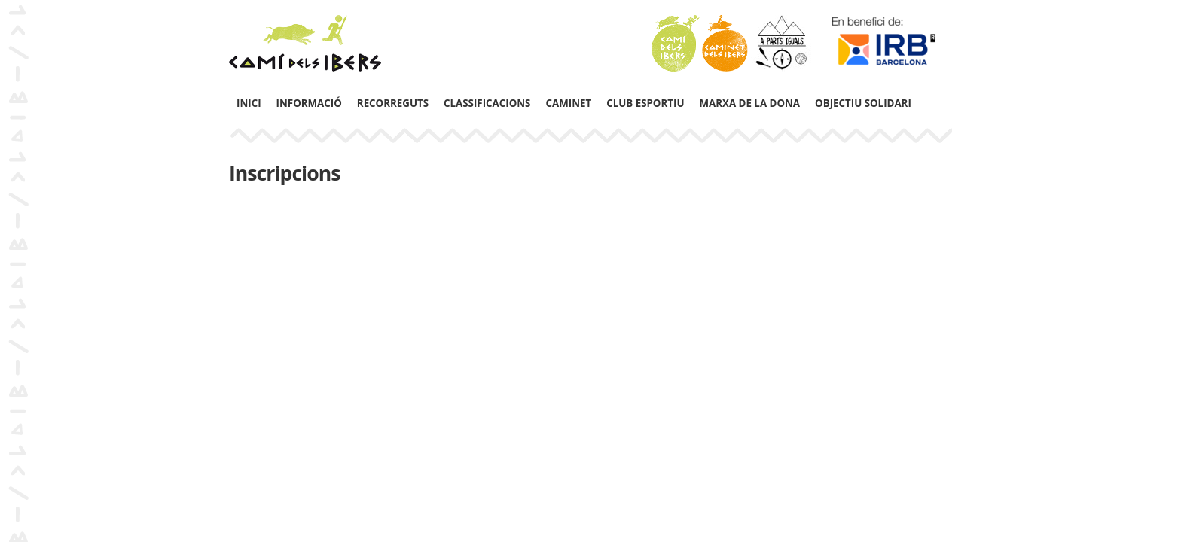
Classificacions (487, 103)
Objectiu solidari (863, 103)
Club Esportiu (645, 103)
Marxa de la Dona (749, 103)
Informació (309, 103)
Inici (249, 103)
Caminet (568, 103)
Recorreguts (393, 103)
